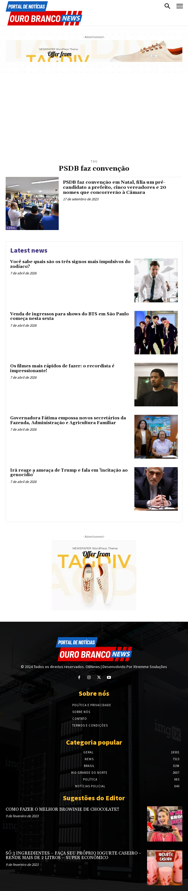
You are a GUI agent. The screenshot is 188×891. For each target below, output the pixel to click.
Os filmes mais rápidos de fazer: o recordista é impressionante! (62, 368)
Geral (11, 228)
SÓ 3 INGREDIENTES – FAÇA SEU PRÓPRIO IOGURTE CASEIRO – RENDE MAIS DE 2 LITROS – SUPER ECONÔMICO (73, 856)
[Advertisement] (94, 115)
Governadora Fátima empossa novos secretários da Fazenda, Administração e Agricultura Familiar (68, 420)
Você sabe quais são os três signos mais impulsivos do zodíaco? (70, 264)
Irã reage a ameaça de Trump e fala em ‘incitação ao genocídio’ (69, 473)
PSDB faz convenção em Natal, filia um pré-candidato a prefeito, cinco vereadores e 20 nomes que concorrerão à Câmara (114, 187)
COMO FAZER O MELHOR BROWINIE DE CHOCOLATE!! (62, 809)
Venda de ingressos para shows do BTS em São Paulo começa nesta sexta (69, 316)
